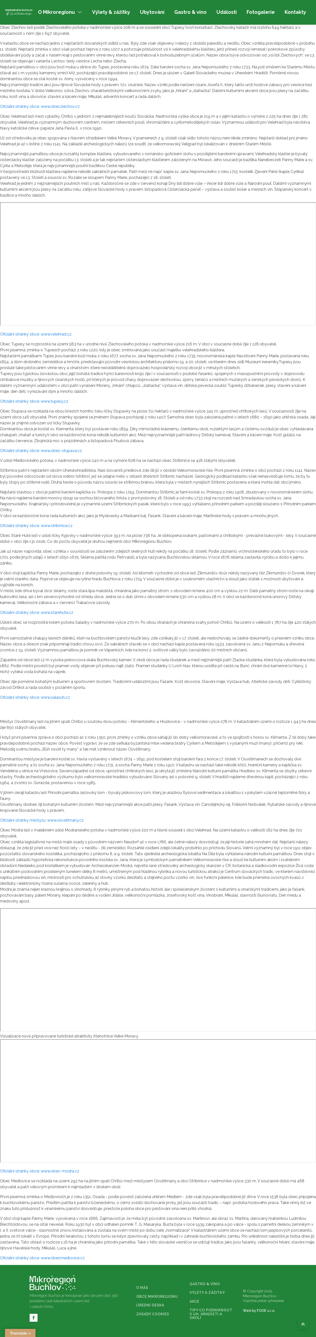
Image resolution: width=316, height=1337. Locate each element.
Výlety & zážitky (111, 12)
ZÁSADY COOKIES (152, 1314)
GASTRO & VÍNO (205, 1284)
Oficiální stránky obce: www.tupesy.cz (34, 401)
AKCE (194, 1301)
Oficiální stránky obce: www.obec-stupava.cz (41, 450)
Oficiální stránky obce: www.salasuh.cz (35, 697)
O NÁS (142, 1288)
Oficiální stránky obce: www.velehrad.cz (36, 334)
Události (227, 12)
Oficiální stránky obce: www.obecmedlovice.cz (42, 1258)
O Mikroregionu (60, 12)
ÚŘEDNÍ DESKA (150, 1305)
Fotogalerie (261, 12)
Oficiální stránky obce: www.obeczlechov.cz (40, 106)
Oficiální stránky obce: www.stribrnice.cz (36, 525)
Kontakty (295, 12)
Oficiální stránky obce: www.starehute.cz (36, 612)
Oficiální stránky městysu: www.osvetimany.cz (42, 820)
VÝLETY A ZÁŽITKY (207, 1293)
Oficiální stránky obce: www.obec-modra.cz (39, 1171)
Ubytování (152, 12)
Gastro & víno (190, 12)
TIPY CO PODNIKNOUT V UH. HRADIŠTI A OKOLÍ (211, 1314)
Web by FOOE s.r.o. (259, 1311)
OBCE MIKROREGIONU (157, 1297)
